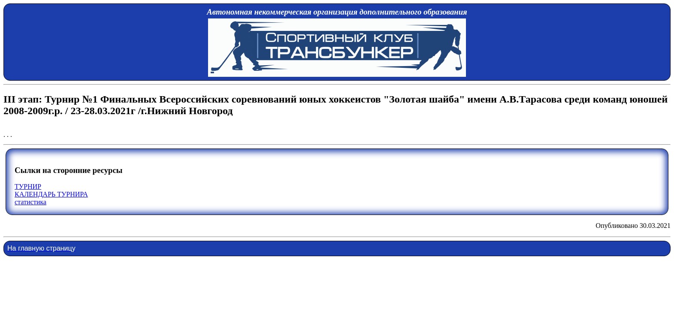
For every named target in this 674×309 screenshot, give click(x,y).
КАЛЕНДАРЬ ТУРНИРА (51, 194)
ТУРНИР (28, 186)
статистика (30, 202)
